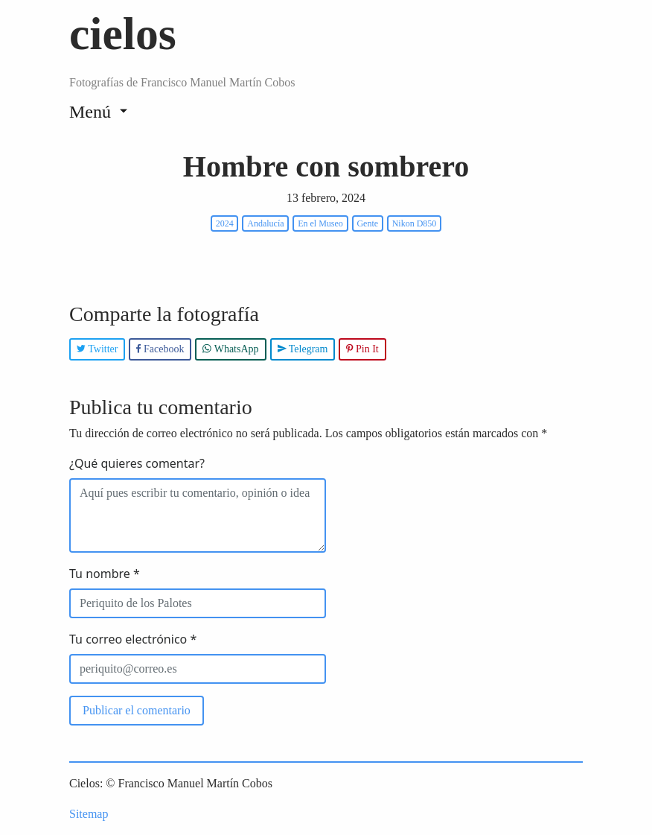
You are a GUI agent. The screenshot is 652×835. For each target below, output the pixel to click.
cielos (122, 33)
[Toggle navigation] (98, 111)
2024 (225, 223)
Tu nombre (104, 573)
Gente (367, 223)
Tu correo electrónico (132, 639)
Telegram (303, 349)
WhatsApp (230, 349)
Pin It (362, 349)
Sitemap (88, 813)
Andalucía (265, 223)
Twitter (97, 349)
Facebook (160, 349)
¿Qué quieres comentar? (137, 463)
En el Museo (320, 223)
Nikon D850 (414, 223)
